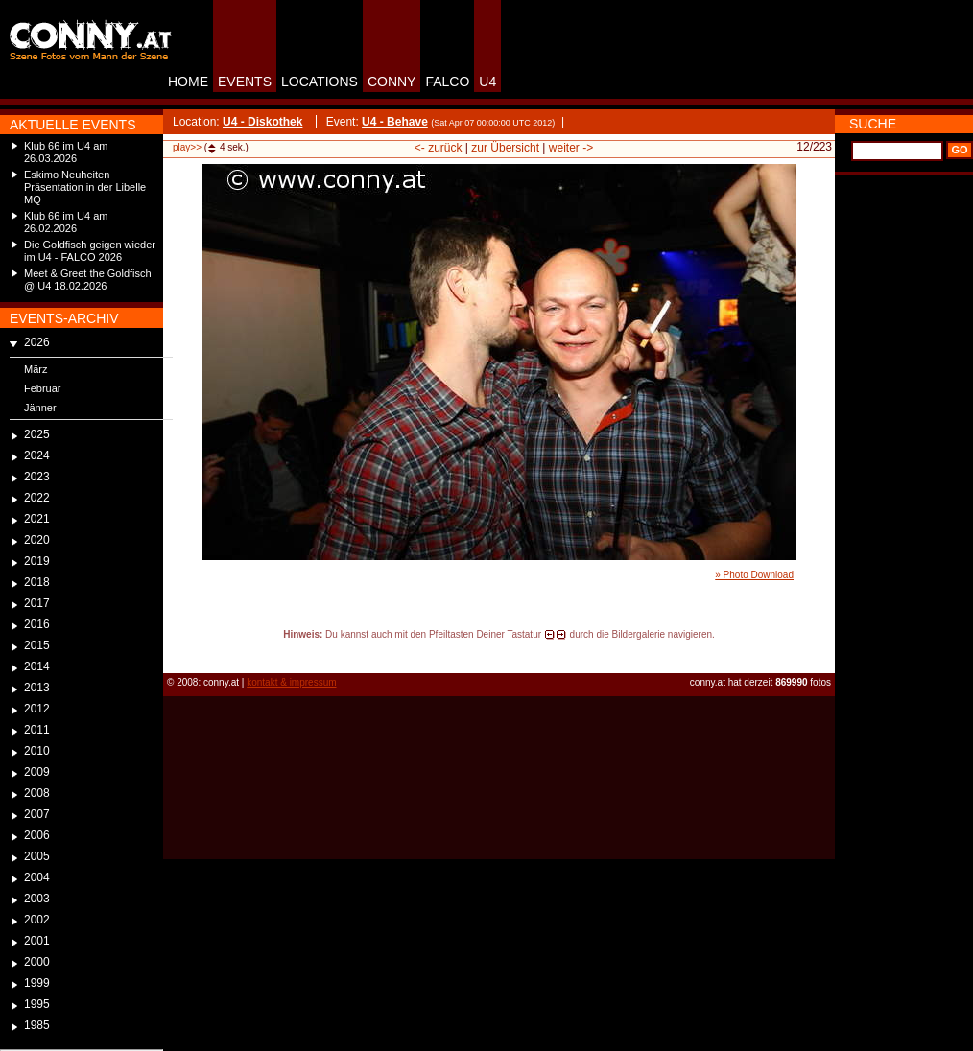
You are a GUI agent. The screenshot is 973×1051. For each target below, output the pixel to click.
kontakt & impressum (291, 682)
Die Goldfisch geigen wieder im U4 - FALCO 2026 (89, 251)
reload (179, 652)
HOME (188, 81)
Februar (42, 388)
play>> (187, 147)
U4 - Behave (395, 121)
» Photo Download (754, 575)
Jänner (40, 407)
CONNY (392, 81)
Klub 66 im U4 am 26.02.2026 (65, 222)
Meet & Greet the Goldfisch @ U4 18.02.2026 (88, 280)
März (35, 369)
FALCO (447, 81)
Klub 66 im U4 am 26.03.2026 (65, 152)
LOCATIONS (319, 81)
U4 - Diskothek (262, 121)
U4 (487, 81)
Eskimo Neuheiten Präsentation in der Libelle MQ (85, 187)
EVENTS (245, 81)
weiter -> (571, 147)
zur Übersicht (505, 147)
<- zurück (439, 147)
